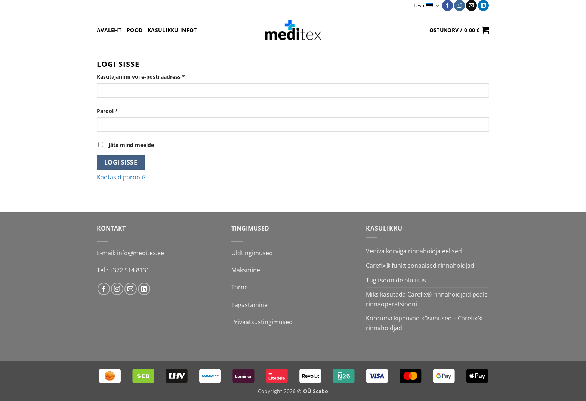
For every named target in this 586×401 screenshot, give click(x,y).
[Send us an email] (471, 5)
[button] (459, 30)
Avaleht (109, 30)
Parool (117, 111)
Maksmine (245, 270)
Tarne (239, 287)
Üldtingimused (252, 253)
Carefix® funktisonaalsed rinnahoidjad (420, 265)
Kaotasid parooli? (121, 177)
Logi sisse (121, 162)
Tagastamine (249, 305)
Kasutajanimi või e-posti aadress (150, 76)
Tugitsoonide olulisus (396, 280)
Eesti (426, 5)
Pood (134, 30)
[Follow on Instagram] (459, 5)
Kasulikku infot (172, 30)
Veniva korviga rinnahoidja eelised (414, 251)
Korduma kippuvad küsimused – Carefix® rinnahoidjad (424, 323)
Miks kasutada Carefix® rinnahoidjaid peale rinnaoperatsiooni (427, 299)
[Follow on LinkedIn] (483, 5)
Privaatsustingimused (262, 322)
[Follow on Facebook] (447, 5)
